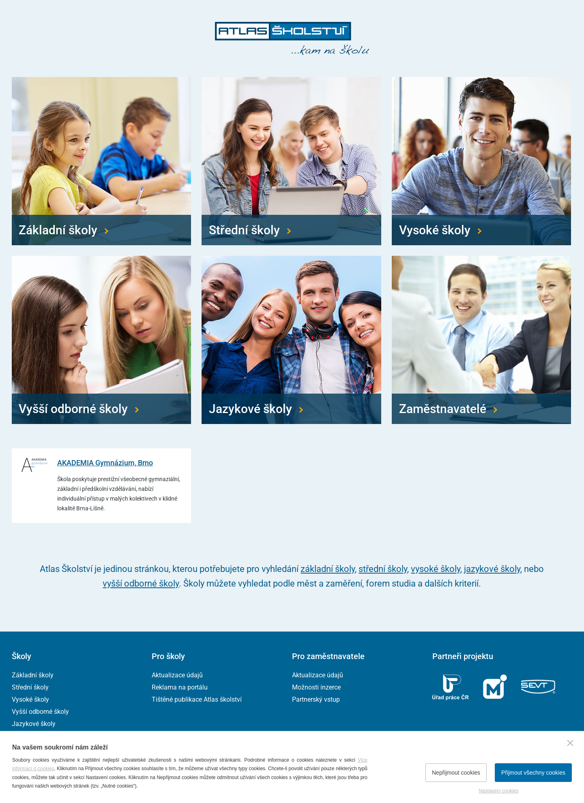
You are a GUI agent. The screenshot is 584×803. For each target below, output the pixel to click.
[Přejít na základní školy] (101, 161)
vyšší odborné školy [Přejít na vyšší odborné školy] (141, 583)
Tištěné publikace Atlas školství (197, 699)
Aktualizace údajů (177, 675)
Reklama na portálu (180, 687)
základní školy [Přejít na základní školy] (328, 569)
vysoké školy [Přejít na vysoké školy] (435, 569)
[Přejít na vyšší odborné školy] (101, 340)
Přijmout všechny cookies (533, 772)
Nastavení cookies (498, 791)
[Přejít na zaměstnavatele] (481, 340)
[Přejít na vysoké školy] (481, 161)
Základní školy (33, 675)
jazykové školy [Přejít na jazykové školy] (492, 569)
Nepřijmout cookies (456, 772)
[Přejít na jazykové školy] (291, 340)
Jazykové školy (34, 724)
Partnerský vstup (316, 699)
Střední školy (30, 687)
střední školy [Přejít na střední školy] (383, 569)
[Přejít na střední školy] (291, 161)
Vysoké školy (30, 699)
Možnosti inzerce (316, 687)
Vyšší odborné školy (40, 711)
